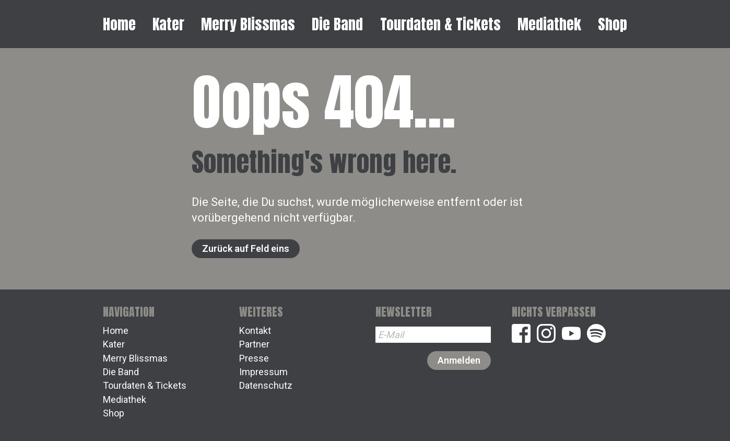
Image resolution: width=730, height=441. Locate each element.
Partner (254, 344)
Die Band (337, 24)
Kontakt (255, 330)
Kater (168, 24)
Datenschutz (265, 385)
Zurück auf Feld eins (245, 248)
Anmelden (459, 360)
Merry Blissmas (248, 24)
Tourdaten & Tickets (440, 24)
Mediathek (549, 24)
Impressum (263, 371)
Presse (254, 358)
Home (119, 24)
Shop (612, 24)
